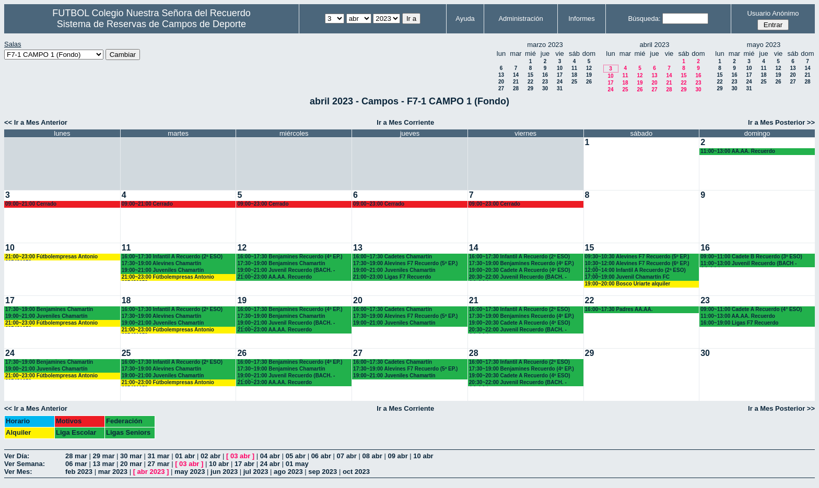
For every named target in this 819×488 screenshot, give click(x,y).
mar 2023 (112, 471)
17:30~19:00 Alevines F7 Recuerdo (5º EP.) (405, 263)
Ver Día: (16, 456)
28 (516, 88)
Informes (581, 18)
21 (516, 82)
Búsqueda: (644, 18)
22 (530, 82)
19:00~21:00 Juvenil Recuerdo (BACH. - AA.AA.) (286, 270)
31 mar (159, 456)
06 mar (76, 464)
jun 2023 (224, 471)
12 (589, 68)
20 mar (131, 464)
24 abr (270, 464)
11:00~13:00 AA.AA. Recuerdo (737, 151)
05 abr (296, 456)
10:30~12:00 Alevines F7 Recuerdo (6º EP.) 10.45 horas (637, 263)
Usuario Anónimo (773, 13)
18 (574, 75)
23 (545, 82)
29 (530, 88)
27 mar (159, 464)
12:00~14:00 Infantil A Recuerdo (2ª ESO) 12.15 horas (635, 270)
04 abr (270, 456)
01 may (297, 464)
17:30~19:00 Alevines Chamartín (162, 263)
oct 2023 (356, 471)
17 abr (244, 464)
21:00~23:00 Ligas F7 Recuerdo (392, 277)
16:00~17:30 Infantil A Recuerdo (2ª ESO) (172, 256)
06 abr (321, 456)
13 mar (104, 464)
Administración (520, 18)
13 (501, 75)
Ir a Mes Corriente (405, 122)
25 (574, 82)
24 (560, 82)
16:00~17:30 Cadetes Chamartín (392, 256)
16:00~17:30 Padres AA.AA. (619, 309)
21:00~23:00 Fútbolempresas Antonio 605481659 (51, 257)
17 (560, 75)
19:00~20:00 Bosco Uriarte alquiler (628, 284)
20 (501, 82)
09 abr (397, 456)
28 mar (76, 456)
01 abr (185, 456)
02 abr (210, 456)
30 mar (131, 456)
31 (560, 88)
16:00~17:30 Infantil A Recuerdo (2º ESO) (519, 256)
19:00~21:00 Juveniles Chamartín (163, 270)
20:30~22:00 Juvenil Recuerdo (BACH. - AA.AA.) (518, 277)
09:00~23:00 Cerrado (262, 204)
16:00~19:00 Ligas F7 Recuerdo (739, 323)
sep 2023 (322, 471)
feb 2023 (78, 471)
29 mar (104, 456)
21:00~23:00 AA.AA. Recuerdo (274, 277)
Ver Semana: (24, 464)
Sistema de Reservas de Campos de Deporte (151, 24)
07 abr (347, 456)
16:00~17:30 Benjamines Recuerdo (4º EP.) (289, 256)
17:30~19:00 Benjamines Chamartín (281, 263)
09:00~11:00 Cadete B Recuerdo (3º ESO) (751, 256)
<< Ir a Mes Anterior (35, 122)
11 (574, 68)
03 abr (240, 456)
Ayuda (465, 18)
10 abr (423, 456)
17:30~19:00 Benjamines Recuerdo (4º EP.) (521, 263)
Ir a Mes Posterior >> (781, 122)
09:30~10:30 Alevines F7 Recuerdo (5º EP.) (637, 256)
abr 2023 (151, 471)
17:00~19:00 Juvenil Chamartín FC (627, 277)
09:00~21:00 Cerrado (30, 204)
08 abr (372, 456)
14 (516, 75)
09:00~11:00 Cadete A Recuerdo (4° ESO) (751, 309)
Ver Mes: (18, 471)
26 (589, 82)
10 (560, 68)
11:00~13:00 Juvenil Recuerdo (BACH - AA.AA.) (748, 263)
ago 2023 (288, 471)
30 (545, 88)
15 (530, 75)
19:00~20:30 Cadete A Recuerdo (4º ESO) (519, 270)
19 (589, 75)
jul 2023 (255, 471)
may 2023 (189, 471)
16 (545, 75)
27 (501, 88)
